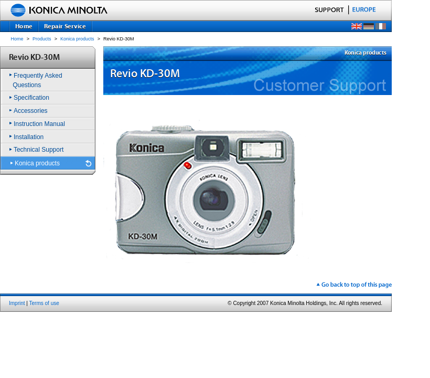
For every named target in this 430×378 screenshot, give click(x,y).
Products (42, 38)
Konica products (77, 38)
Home (17, 38)
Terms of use (44, 303)
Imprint (17, 303)
